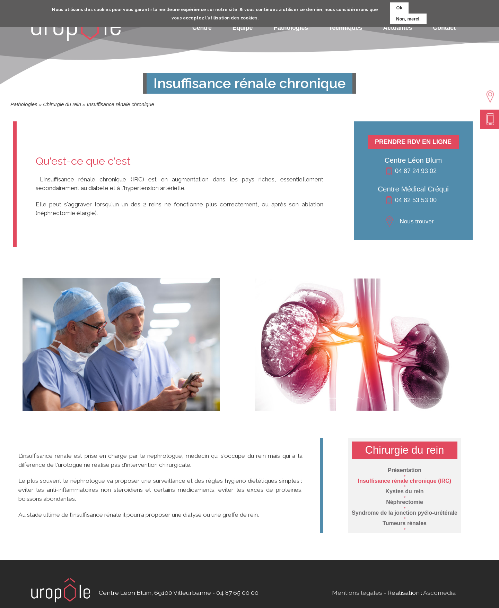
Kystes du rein (404, 491)
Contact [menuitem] (444, 27)
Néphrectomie (404, 502)
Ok (399, 5)
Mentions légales (357, 592)
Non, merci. (408, 16)
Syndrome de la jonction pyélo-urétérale (404, 513)
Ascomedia (439, 592)
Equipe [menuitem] (243, 27)
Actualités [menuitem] (397, 27)
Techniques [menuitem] (345, 27)
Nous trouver (417, 221)
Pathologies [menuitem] (290, 27)
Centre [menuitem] (202, 27)
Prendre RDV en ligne (413, 141)
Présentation (404, 470)
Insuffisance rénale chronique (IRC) (404, 481)
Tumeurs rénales (405, 523)
